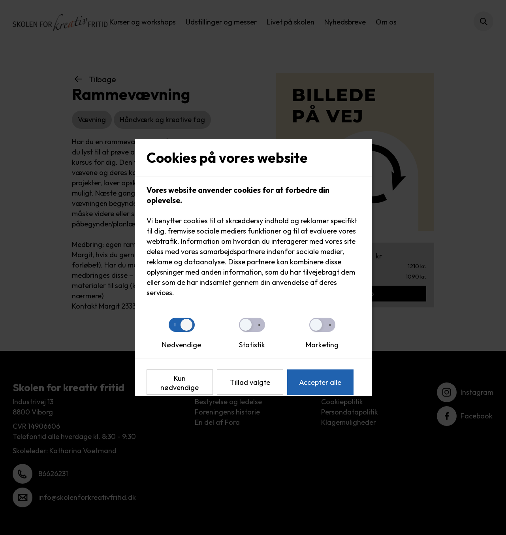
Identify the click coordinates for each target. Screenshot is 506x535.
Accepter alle (320, 382)
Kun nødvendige (179, 383)
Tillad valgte (250, 382)
